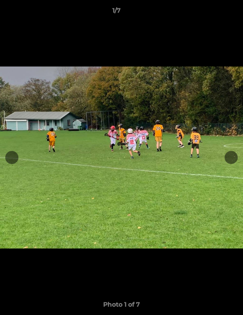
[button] (211, 13)
